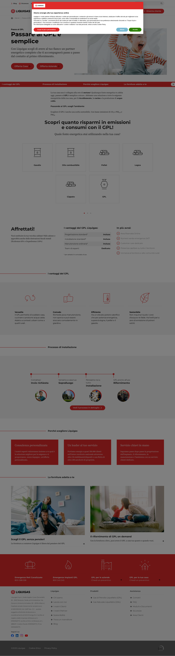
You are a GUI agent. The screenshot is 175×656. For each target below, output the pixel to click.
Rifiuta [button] (122, 29)
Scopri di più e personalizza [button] (46, 29)
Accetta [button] (135, 29)
